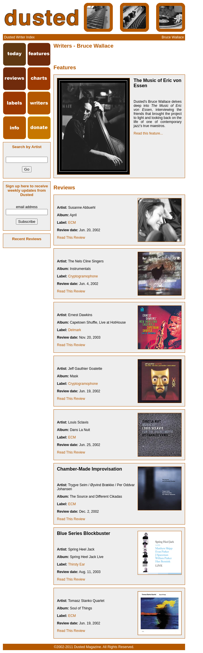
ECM (72, 223)
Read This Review (71, 238)
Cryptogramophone (83, 276)
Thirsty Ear (76, 564)
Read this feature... (148, 133)
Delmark (74, 330)
